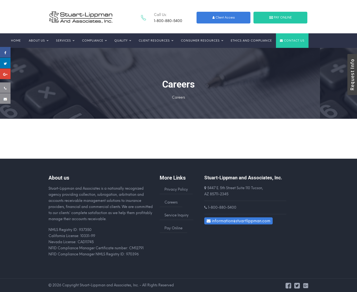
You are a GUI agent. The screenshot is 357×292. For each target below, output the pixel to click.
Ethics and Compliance (251, 40)
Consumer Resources (200, 40)
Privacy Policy (176, 189)
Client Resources (154, 40)
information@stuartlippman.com (238, 221)
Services (63, 40)
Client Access (224, 17)
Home (16, 40)
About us (37, 40)
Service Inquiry (176, 215)
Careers (171, 202)
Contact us (292, 40)
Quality (121, 40)
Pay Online (281, 17)
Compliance (92, 40)
